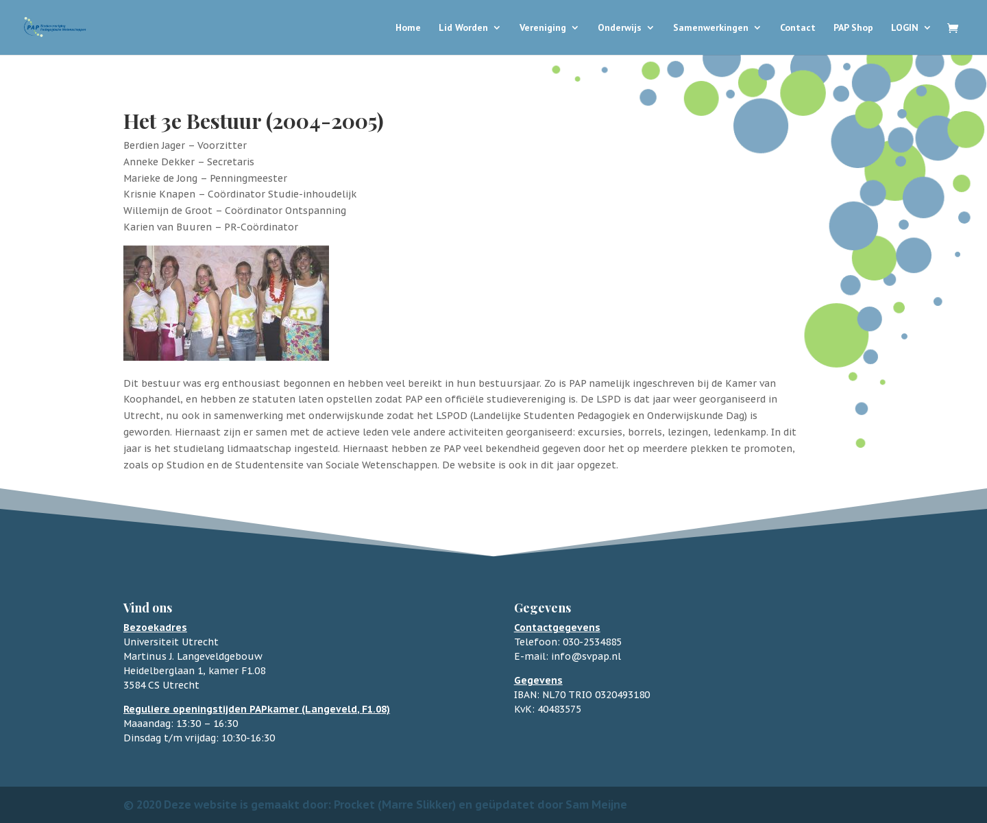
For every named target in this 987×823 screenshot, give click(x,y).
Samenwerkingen (710, 28)
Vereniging (543, 28)
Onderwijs (620, 28)
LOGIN (904, 28)
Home (408, 28)
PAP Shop (853, 28)
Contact (798, 28)
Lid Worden (463, 28)
